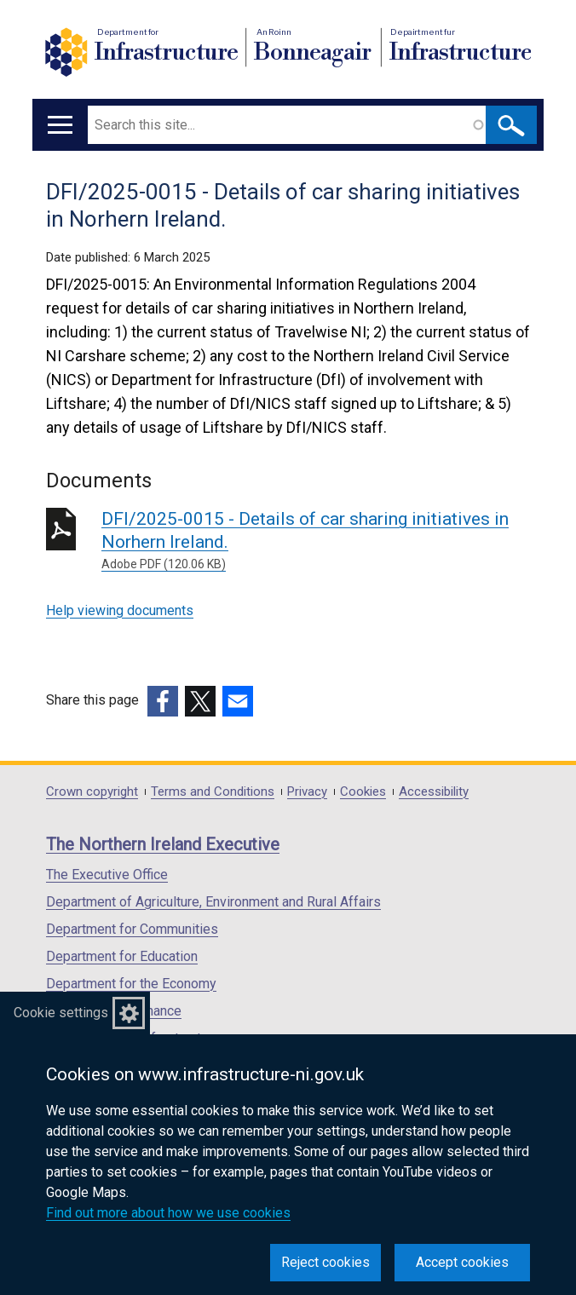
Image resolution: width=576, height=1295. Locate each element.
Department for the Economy (131, 984)
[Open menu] (60, 125)
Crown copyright (92, 792)
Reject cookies (325, 1262)
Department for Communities (132, 929)
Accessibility (434, 792)
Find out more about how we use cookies (168, 1213)
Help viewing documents (119, 610)
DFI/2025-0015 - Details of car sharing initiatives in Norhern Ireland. (315, 541)
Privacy (307, 792)
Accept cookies (462, 1262)
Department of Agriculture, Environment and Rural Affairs (213, 902)
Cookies (363, 792)
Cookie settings (61, 1012)
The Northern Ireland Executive (162, 844)
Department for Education (122, 956)
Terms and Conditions (212, 792)
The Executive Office (107, 874)
